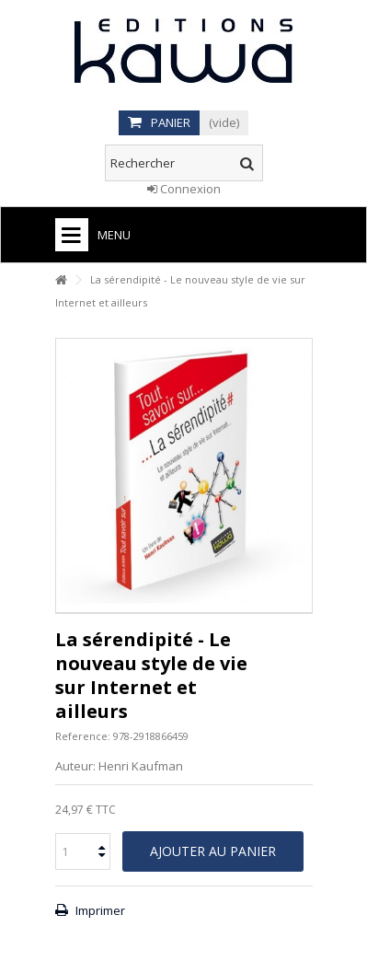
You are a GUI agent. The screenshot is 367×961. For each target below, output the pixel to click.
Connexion (184, 188)
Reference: (82, 736)
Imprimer (99, 910)
